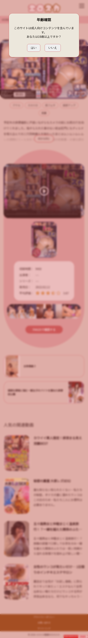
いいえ (52, 47)
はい (34, 47)
